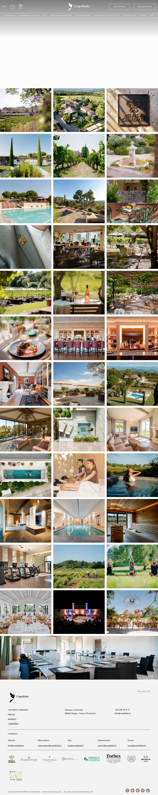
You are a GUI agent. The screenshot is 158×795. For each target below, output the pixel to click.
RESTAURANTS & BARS (61, 15)
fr (3, 6)
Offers (20, 6)
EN (144, 691)
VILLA (44, 15)
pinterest (143, 791)
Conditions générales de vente (24, 792)
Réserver (144, 6)
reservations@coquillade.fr (50, 745)
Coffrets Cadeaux (18, 710)
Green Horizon (92, 758)
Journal (119, 6)
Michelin (145, 759)
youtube (148, 791)
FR (139, 691)
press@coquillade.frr (137, 745)
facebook (127, 791)
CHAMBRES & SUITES (29, 15)
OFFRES (143, 15)
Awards (12, 719)
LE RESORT (10, 15)
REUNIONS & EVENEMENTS (106, 15)
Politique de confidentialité (78, 792)
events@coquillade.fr (107, 745)
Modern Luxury (16, 776)
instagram (133, 791)
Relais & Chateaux (11, 759)
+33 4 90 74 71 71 (122, 710)
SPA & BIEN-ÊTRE (83, 15)
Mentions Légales (52, 792)
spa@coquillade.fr (76, 745)
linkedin (138, 791)
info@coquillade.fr (123, 713)
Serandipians (29, 758)
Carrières (13, 724)
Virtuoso (49, 759)
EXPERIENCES (129, 15)
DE (148, 691)
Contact (12, 6)
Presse (11, 714)
